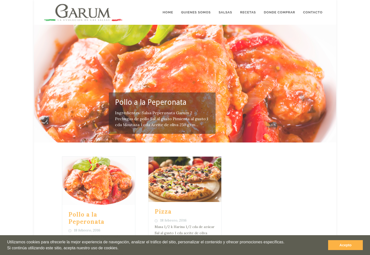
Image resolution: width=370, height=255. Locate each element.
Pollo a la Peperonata (150, 102)
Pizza (163, 192)
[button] (120, 248)
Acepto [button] (346, 245)
